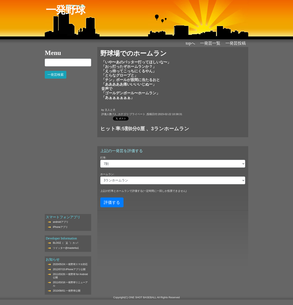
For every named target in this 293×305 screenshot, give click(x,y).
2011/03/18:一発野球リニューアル (70, 284)
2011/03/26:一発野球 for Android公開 (70, 276)
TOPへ (190, 43)
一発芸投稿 (235, 43)
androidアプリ (60, 222)
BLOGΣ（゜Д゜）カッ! (65, 242)
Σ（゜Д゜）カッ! (75, 5)
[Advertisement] (68, 144)
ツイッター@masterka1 (66, 248)
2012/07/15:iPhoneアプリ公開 (69, 269)
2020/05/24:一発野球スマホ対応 (70, 264)
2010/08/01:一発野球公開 (66, 290)
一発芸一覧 (210, 43)
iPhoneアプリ (60, 227)
